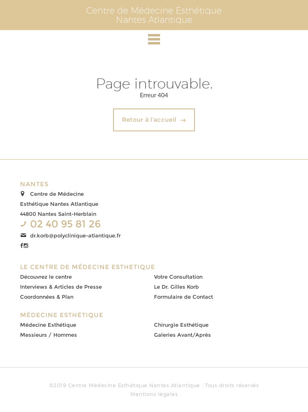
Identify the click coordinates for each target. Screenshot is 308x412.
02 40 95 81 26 (65, 224)
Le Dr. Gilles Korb (176, 286)
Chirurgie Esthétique (181, 325)
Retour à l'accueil (149, 119)
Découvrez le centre (46, 276)
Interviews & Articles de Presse (61, 286)
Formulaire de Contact (183, 296)
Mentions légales (154, 394)
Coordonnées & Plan (46, 296)
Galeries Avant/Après (182, 335)
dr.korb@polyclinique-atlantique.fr (75, 235)
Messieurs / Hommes (48, 335)
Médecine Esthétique (48, 325)
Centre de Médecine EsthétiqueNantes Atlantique (154, 15)
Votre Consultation (178, 276)
